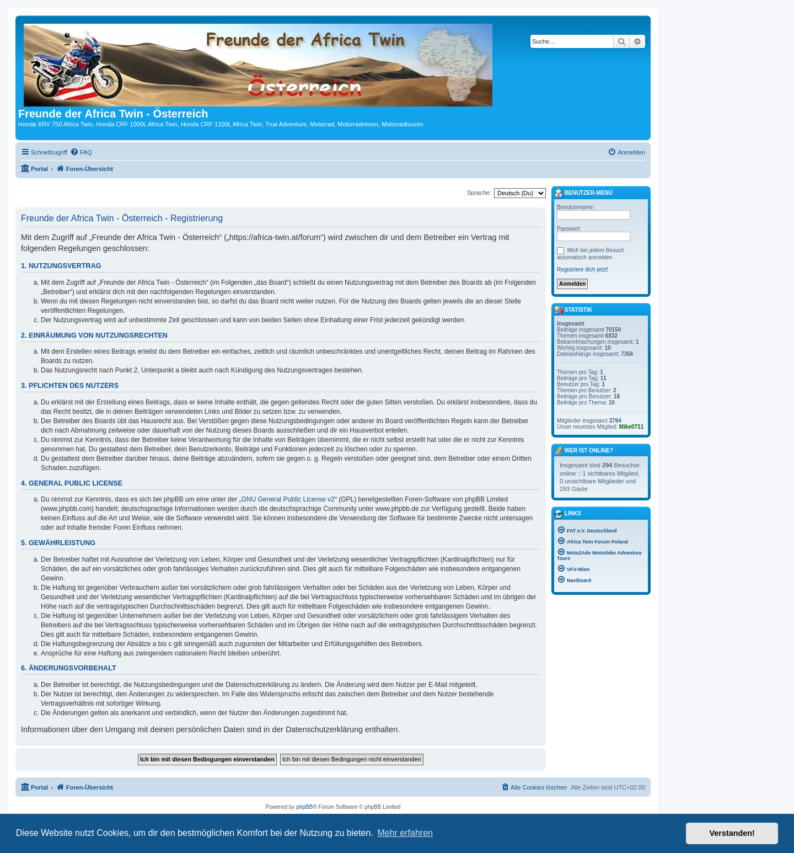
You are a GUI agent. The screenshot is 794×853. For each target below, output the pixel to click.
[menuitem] (81, 152)
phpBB (304, 807)
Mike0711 (631, 427)
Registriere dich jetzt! (582, 269)
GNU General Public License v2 (288, 499)
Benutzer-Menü (583, 193)
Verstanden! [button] (732, 833)
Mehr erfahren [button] (405, 833)
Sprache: (479, 192)
